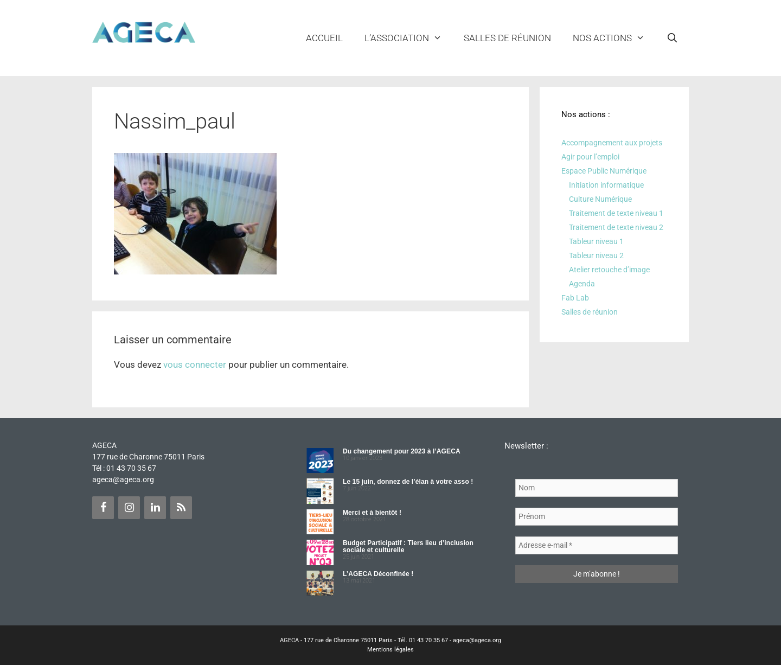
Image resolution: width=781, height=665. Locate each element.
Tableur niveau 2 (596, 255)
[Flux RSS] (181, 507)
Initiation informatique (606, 185)
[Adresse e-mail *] (596, 545)
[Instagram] (129, 507)
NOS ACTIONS (614, 38)
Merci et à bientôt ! (372, 512)
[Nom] (596, 488)
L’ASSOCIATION (408, 38)
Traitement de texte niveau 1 (616, 213)
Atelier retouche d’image (609, 269)
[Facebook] (103, 507)
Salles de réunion (507, 38)
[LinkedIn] (155, 507)
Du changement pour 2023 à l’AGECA (401, 451)
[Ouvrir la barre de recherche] (672, 38)
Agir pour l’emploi (590, 156)
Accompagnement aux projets (611, 142)
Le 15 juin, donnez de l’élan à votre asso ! (408, 481)
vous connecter (194, 364)
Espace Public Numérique (603, 171)
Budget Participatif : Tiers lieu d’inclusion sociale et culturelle (408, 546)
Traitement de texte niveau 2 (616, 227)
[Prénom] (596, 517)
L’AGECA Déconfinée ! (378, 574)
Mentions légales (390, 649)
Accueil (324, 38)
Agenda (582, 283)
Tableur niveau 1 (596, 241)
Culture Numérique (600, 199)
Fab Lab (575, 297)
